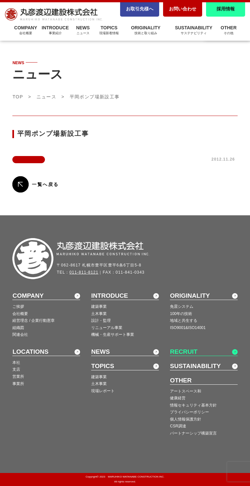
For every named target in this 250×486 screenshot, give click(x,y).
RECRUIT (183, 351)
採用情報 (225, 8)
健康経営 (178, 398)
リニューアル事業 (106, 327)
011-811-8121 (83, 272)
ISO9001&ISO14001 (187, 327)
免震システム (181, 306)
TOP (17, 96)
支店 (16, 369)
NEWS (100, 351)
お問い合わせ (182, 8)
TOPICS (109, 30)
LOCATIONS (30, 351)
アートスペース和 (185, 391)
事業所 (18, 383)
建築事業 (99, 306)
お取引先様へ (139, 8)
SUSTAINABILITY (193, 30)
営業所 (18, 376)
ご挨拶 (18, 306)
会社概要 (20, 313)
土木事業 (99, 313)
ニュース (46, 96)
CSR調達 (178, 426)
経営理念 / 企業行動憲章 (33, 320)
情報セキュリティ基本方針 (193, 405)
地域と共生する (183, 320)
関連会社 (20, 334)
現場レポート (103, 391)
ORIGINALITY (145, 30)
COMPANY (28, 295)
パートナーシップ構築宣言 (193, 433)
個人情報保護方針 (185, 419)
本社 (16, 362)
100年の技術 (181, 313)
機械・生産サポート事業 (112, 334)
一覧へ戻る (45, 184)
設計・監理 (101, 320)
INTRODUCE (109, 295)
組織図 (18, 327)
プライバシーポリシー (189, 412)
